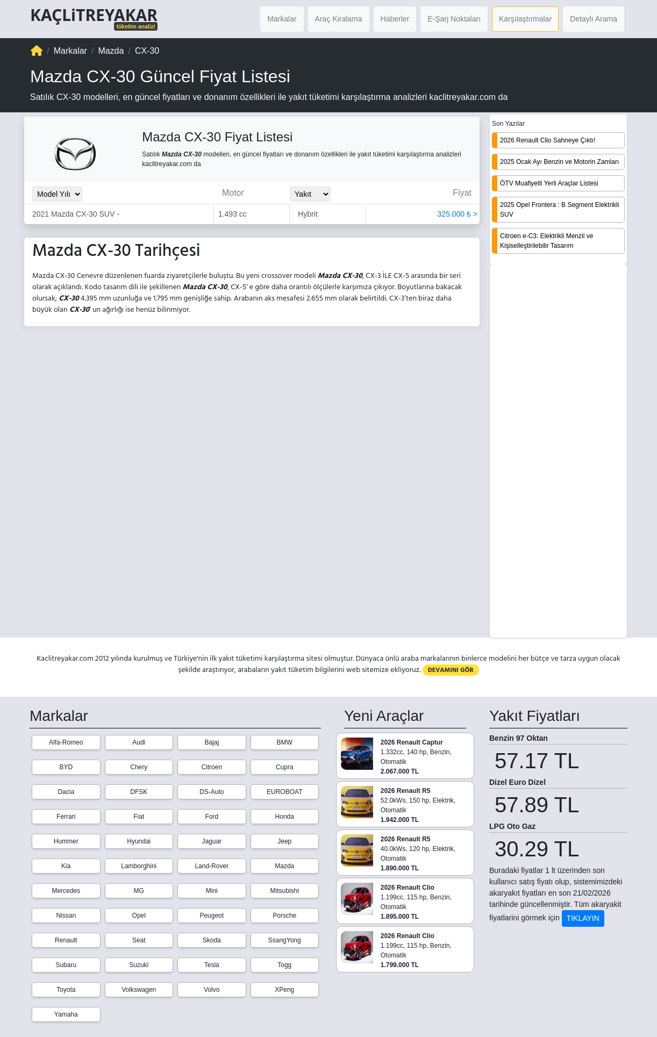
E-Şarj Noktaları (454, 19)
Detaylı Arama (593, 19)
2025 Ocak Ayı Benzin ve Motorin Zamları (559, 162)
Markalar (281, 19)
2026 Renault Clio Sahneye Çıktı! (547, 140)
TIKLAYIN (583, 918)
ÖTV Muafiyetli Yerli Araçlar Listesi (549, 183)
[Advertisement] (558, 452)
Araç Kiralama (338, 19)
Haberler (395, 19)
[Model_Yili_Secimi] (57, 194)
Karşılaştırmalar (525, 19)
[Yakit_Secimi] (310, 194)
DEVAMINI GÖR (451, 670)
